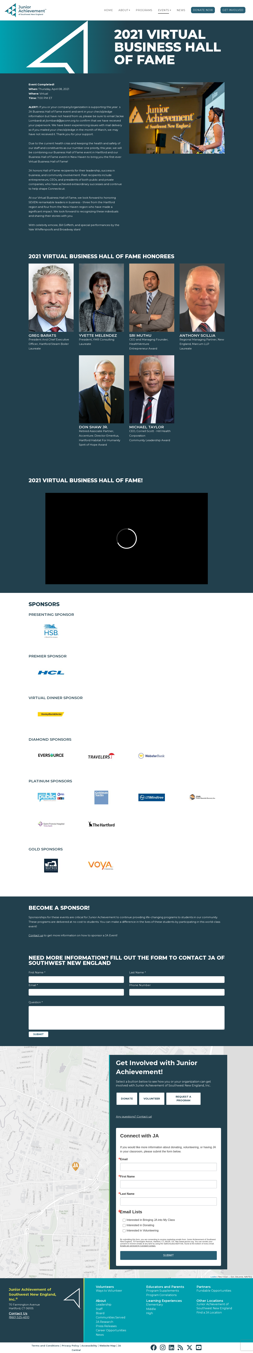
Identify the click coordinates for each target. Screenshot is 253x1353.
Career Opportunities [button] (111, 1330)
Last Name (137, 972)
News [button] (100, 1334)
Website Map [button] (107, 1345)
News (181, 10)
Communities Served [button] (110, 1317)
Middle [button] (151, 1309)
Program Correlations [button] (161, 1295)
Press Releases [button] (106, 1326)
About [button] (101, 1300)
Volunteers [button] (105, 1286)
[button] (129, 10)
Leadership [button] (103, 1304)
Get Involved (232, 10)
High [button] (149, 1313)
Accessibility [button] (89, 1345)
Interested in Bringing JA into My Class (151, 1219)
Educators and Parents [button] (165, 1286)
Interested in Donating (140, 1225)
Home (108, 10)
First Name (37, 972)
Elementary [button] (154, 1304)
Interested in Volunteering (143, 1230)
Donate (127, 1098)
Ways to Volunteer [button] (109, 1290)
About (123, 10)
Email (33, 985)
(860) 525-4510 (19, 1317)
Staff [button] (99, 1309)
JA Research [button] (104, 1322)
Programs (144, 10)
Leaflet (213, 1277)
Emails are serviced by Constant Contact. (138, 1246)
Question (36, 1002)
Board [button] (100, 1313)
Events (163, 10)
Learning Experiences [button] (164, 1300)
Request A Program (183, 1098)
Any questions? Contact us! (134, 1116)
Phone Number (140, 985)
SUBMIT (168, 1255)
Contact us (36, 935)
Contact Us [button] (18, 1313)
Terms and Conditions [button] (45, 1345)
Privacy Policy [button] (70, 1345)
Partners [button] (204, 1286)
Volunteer (152, 1098)
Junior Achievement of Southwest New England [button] (214, 1306)
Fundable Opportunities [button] (214, 1290)
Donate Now (203, 10)
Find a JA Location (209, 1312)
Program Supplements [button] (162, 1290)
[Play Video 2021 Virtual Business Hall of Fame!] (126, 538)
